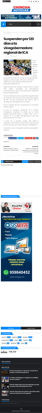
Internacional (5, 340)
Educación (13, 343)
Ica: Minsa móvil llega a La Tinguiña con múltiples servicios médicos (24, 378)
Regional (9, 32)
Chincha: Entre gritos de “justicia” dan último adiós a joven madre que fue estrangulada (25, 392)
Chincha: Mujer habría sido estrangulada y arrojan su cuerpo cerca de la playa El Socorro (24, 385)
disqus (31, 161)
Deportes (25, 340)
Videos (16, 340)
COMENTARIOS (31, 328)
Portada (4, 343)
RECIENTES (11, 328)
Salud (22, 343)
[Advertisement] (21, 304)
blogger (25, 161)
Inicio (5, 32)
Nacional (25, 337)
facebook (37, 161)
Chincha (4, 337)
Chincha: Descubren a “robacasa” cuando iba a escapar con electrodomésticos (24, 371)
